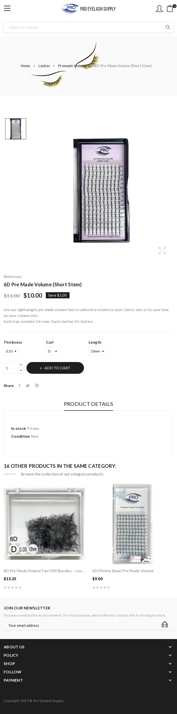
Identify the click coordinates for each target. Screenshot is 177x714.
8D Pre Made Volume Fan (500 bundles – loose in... (44, 570)
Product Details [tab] (88, 404)
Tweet (28, 385)
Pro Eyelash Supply (48, 701)
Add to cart (57, 367)
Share (19, 385)
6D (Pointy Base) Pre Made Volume (123, 570)
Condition (20, 436)
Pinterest (37, 385)
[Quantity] (11, 368)
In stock (18, 428)
